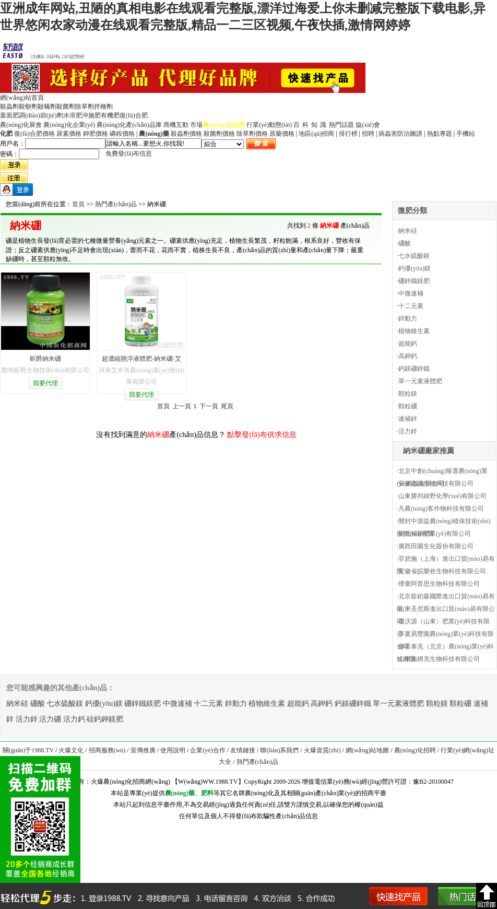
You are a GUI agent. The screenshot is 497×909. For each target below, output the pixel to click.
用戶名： (12, 143)
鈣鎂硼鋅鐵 (414, 368)
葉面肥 (9, 115)
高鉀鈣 (407, 356)
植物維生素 (414, 331)
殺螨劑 (47, 106)
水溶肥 (72, 115)
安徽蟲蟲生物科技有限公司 (436, 483)
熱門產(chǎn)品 (116, 204)
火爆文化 (71, 750)
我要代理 (45, 383)
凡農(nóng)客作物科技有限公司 (441, 508)
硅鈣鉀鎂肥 (105, 719)
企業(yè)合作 (207, 750)
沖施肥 (91, 115)
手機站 (465, 133)
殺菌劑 (65, 106)
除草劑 (84, 106)
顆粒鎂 (407, 393)
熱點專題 (439, 133)
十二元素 (410, 306)
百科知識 (311, 124)
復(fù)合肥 (134, 115)
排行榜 (348, 133)
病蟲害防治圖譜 (400, 133)
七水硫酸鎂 (414, 255)
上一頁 (181, 406)
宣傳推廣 (143, 750)
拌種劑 (103, 106)
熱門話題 (341, 124)
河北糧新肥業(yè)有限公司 (434, 533)
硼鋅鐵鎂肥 (414, 281)
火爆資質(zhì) (322, 750)
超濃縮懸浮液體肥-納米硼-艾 (141, 358)
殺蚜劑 (28, 106)
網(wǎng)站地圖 (367, 750)
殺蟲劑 (9, 106)
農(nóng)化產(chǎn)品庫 (129, 124)
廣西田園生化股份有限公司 (436, 546)
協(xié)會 (368, 124)
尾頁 (227, 406)
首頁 (78, 204)
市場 (196, 124)
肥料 (207, 793)
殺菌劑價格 (219, 133)
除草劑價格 (252, 133)
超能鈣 (407, 343)
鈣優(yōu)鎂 (414, 268)
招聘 (368, 133)
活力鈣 (74, 719)
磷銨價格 (122, 133)
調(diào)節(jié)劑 (41, 115)
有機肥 (110, 115)
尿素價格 (68, 133)
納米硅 (407, 230)
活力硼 (50, 719)
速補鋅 (407, 418)
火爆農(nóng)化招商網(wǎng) (130, 781)
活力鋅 (407, 431)
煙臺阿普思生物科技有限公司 (439, 583)
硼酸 (404, 243)
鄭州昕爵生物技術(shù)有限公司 (46, 370)
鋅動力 (407, 318)
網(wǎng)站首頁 (22, 97)
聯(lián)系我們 (279, 750)
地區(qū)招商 (316, 133)
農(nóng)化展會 (21, 124)
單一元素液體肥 (420, 381)
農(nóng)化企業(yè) (69, 124)
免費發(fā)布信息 (128, 153)
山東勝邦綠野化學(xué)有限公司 (442, 496)
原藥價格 (281, 133)
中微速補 (410, 293)
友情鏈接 (242, 750)
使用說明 (172, 750)
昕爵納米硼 (45, 358)
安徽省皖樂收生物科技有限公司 (442, 571)
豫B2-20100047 (433, 781)
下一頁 (208, 406)
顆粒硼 (407, 406)
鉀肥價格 (95, 133)
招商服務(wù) (107, 750)
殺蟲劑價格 (186, 133)
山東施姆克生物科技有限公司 (439, 659)
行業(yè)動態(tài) (269, 124)
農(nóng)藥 (180, 793)
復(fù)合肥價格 (34, 133)
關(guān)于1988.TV (28, 750)
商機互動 (175, 124)
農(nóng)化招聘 (415, 750)
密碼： (9, 154)
